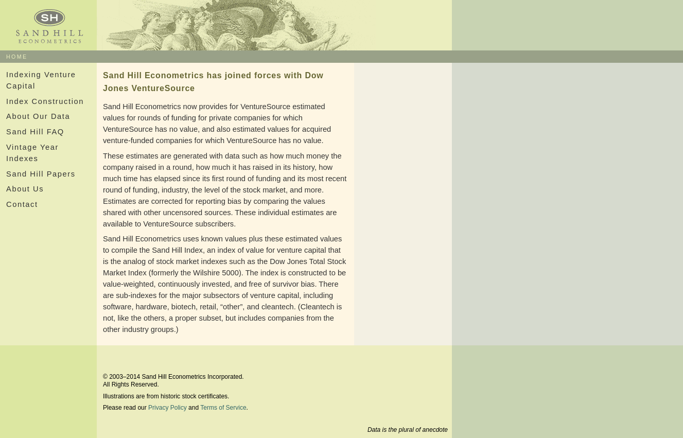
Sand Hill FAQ (35, 132)
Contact (22, 204)
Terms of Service (223, 407)
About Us (25, 189)
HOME (17, 57)
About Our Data (38, 116)
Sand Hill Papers (41, 174)
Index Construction (45, 101)
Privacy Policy (167, 407)
